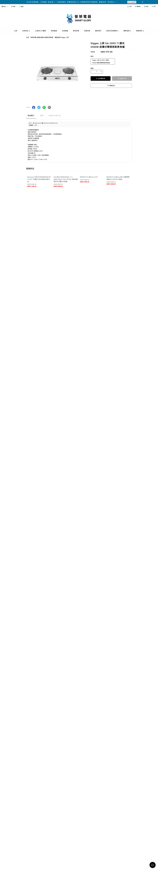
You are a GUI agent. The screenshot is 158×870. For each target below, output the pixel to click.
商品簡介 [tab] (31, 116)
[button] (33, 107)
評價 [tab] (41, 116)
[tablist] (79, 116)
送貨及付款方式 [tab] (55, 116)
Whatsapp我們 (132, 2)
